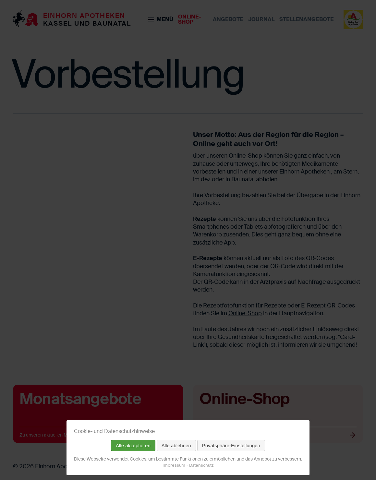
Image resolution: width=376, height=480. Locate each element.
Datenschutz (201, 465)
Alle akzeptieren (133, 445)
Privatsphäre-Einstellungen (231, 445)
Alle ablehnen (176, 445)
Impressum (174, 465)
